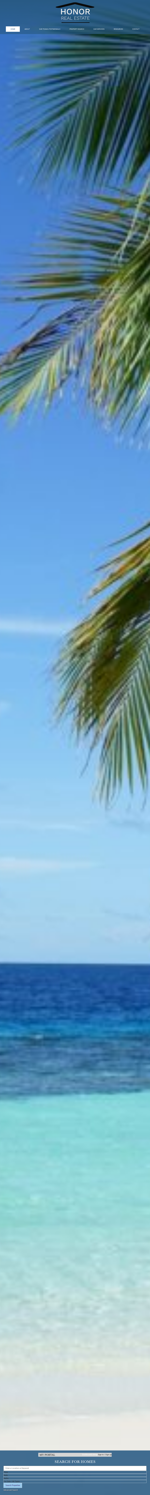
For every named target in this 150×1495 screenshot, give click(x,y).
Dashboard (86, 1455)
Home (13, 29)
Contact (135, 29)
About (27, 29)
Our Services (98, 29)
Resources (118, 29)
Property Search (76, 29)
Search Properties (13, 1485)
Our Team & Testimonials (49, 29)
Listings (94, 1455)
